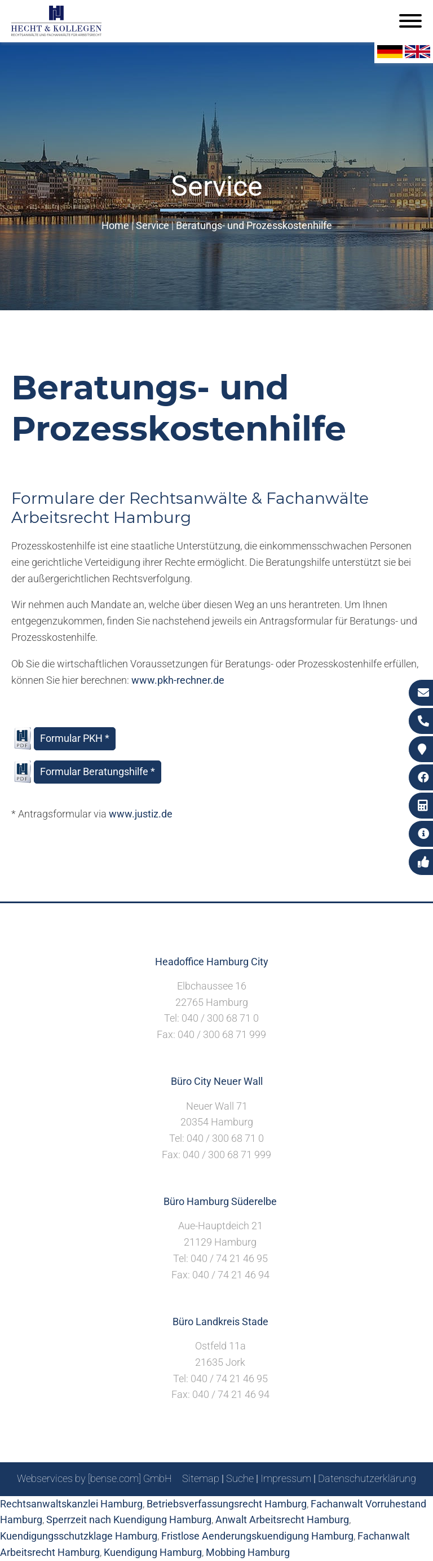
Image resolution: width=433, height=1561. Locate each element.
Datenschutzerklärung (367, 1478)
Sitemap (200, 1478)
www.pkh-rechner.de (177, 680)
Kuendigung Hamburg (153, 1552)
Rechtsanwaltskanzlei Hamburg (71, 1504)
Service (152, 225)
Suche (240, 1478)
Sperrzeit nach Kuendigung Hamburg (128, 1519)
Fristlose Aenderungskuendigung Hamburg (257, 1536)
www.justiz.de (141, 814)
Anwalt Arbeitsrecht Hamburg (282, 1519)
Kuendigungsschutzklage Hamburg (78, 1536)
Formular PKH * (74, 738)
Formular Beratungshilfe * (97, 771)
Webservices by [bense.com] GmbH (94, 1478)
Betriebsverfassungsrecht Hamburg (227, 1504)
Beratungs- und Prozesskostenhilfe (254, 225)
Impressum (285, 1478)
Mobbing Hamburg (248, 1552)
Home (115, 225)
